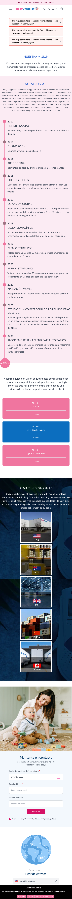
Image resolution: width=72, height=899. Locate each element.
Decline (30, 896)
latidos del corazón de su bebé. (36, 508)
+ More (36, 414)
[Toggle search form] (44, 8)
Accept (22, 896)
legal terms (36, 819)
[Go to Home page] (27, 9)
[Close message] (60, 22)
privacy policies (50, 819)
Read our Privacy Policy (44, 896)
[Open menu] (10, 9)
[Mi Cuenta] (48, 9)
